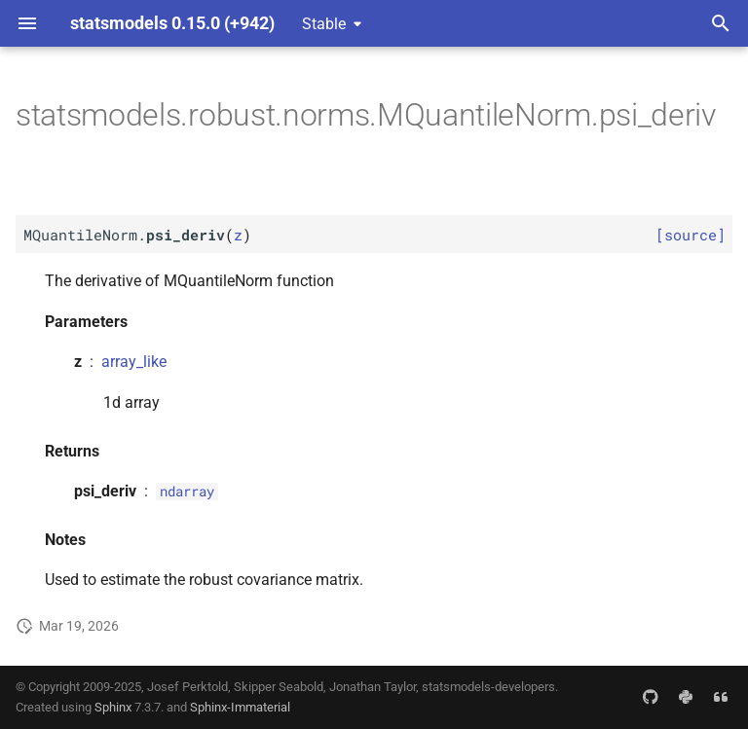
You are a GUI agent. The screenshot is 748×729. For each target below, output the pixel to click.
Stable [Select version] (324, 24)
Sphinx (112, 707)
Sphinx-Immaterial (240, 707)
